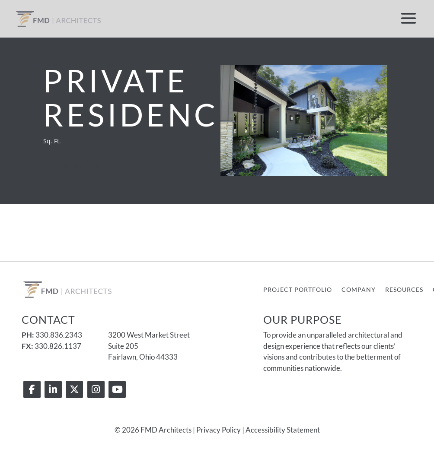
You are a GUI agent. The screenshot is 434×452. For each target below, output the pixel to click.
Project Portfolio (297, 290)
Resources (404, 290)
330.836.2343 (58, 334)
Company (358, 290)
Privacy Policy (218, 429)
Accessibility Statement (283, 429)
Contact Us (77, 166)
